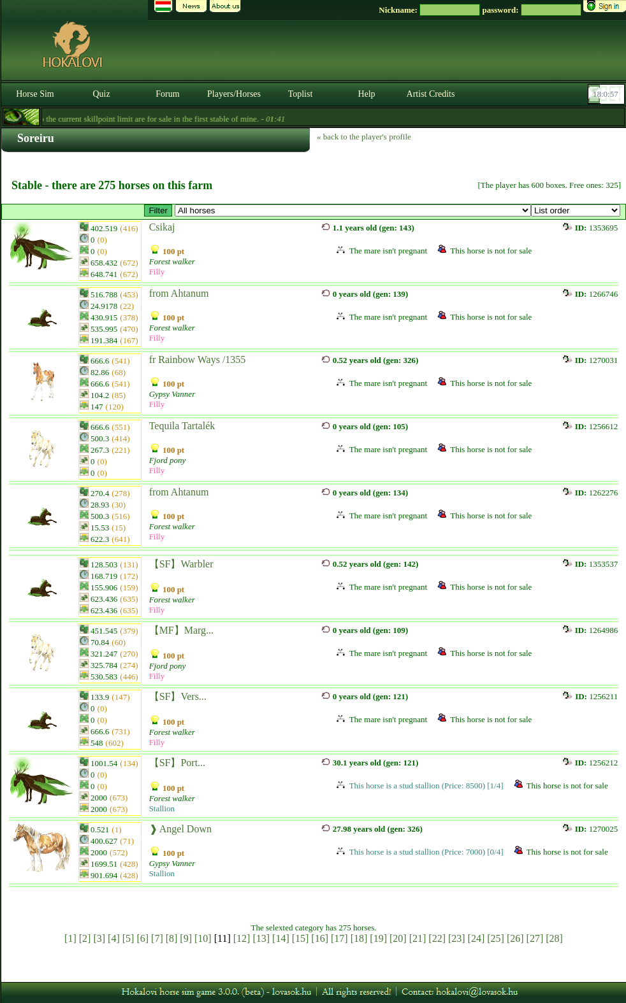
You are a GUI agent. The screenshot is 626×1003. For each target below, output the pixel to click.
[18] (359, 938)
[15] (300, 938)
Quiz (101, 94)
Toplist (300, 94)
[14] (280, 938)
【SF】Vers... (178, 696)
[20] (398, 938)
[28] (554, 938)
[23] (456, 938)
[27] (535, 938)
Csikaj (162, 227)
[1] (70, 938)
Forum (167, 94)
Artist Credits (431, 94)
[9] (186, 938)
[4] (114, 938)
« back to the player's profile (364, 136)
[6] (142, 938)
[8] (172, 938)
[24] (476, 938)
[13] (261, 938)
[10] (203, 938)
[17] (339, 938)
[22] (437, 938)
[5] (128, 938)
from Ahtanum (179, 293)
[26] (515, 938)
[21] (417, 938)
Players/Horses (234, 94)
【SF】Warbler (181, 563)
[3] (99, 938)
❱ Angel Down (180, 828)
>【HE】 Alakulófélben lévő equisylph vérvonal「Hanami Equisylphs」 (353, 210)
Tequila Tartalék (182, 425)
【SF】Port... (177, 762)
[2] (85, 938)
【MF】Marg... (181, 630)
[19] (378, 938)
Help (366, 94)
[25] (495, 938)
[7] (157, 938)
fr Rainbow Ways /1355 (197, 359)
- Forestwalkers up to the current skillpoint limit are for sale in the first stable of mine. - (193, 119)
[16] (319, 938)
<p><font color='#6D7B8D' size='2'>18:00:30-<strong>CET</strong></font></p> (607, 94)
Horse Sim (35, 94)
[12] (242, 938)
